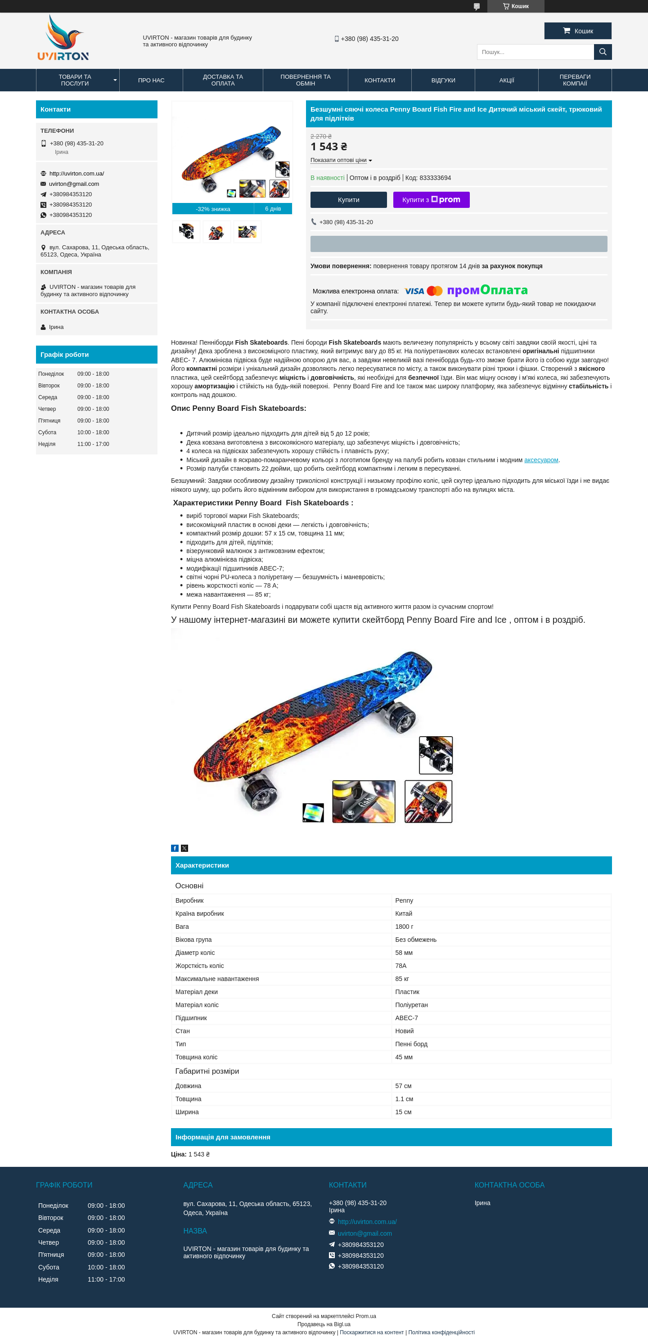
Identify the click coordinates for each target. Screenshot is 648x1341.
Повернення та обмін (306, 80)
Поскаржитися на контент (372, 1332)
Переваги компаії (575, 80)
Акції (507, 80)
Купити (349, 199)
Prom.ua (366, 1316)
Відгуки (443, 80)
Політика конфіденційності (441, 1332)
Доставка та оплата (223, 80)
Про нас (151, 80)
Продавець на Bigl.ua (324, 1324)
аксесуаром (541, 460)
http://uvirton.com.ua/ (77, 173)
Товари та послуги (75, 80)
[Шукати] (603, 52)
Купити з (431, 200)
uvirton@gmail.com (74, 183)
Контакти (379, 80)
